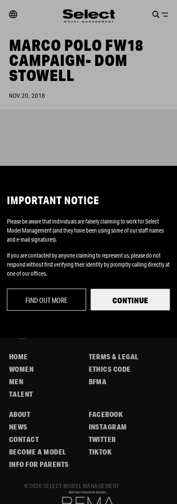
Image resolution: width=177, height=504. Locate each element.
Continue (130, 300)
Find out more (46, 300)
